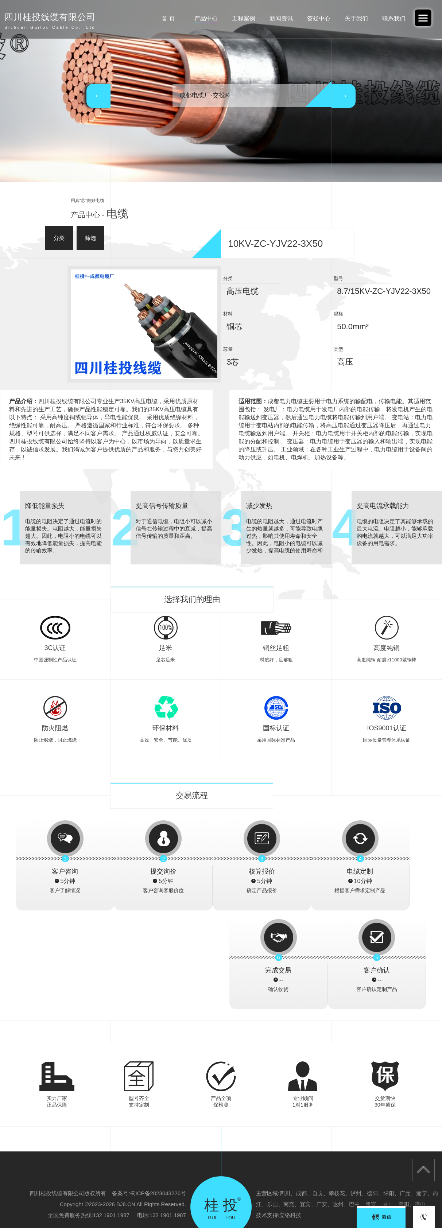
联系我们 (392, 18)
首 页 (159, 18)
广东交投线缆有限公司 (113, 1194)
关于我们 (354, 18)
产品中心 (198, 18)
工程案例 (237, 18)
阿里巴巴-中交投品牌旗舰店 (53, 1194)
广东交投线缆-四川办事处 (278, 1194)
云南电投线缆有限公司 (27, 1205)
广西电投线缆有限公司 (168, 1194)
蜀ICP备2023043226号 (158, 1094)
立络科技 (290, 1116)
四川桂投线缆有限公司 (390, 1194)
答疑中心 (315, 18)
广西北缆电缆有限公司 (335, 1194)
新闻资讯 (276, 18)
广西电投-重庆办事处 (221, 1194)
